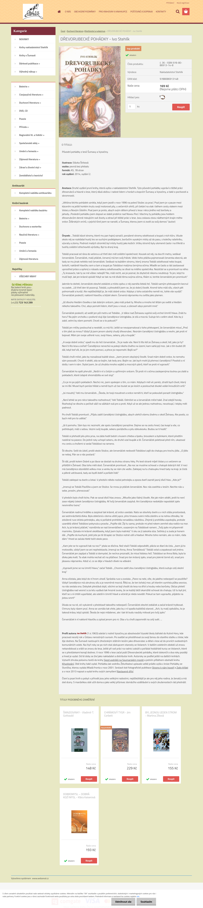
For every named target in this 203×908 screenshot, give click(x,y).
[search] (177, 11)
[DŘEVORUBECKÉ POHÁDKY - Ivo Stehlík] (90, 47)
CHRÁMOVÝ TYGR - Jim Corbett (117, 714)
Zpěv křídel (182, 667)
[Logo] (33, 12)
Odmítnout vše (123, 902)
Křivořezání (68, 664)
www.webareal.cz (40, 878)
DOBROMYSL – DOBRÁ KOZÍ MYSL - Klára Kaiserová (79, 796)
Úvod (63, 31)
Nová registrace (183, 2)
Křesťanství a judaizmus (94, 31)
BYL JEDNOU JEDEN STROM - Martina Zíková (161, 714)
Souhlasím (146, 902)
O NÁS (68, 11)
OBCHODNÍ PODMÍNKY (85, 11)
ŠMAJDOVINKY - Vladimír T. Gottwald (78, 714)
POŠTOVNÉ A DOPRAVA (141, 11)
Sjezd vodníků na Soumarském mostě (124, 660)
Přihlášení (170, 2)
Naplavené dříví (125, 671)
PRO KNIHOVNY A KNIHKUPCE (113, 11)
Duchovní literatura (75, 31)
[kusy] (131, 106)
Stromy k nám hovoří (163, 667)
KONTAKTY (161, 11)
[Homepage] (59, 11)
